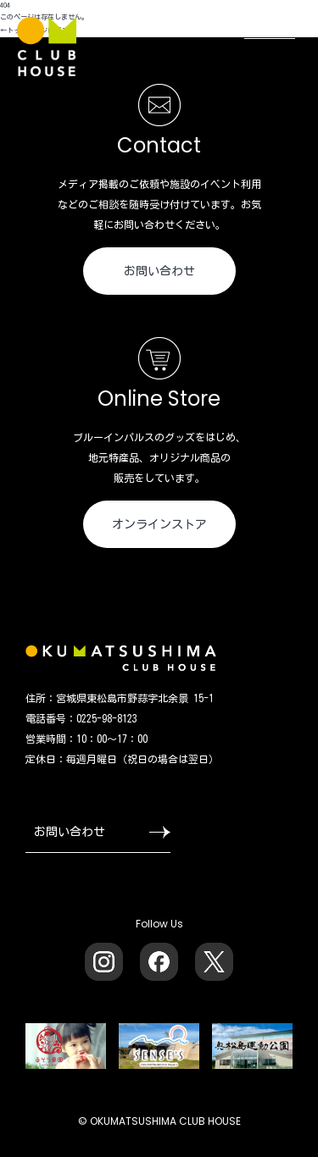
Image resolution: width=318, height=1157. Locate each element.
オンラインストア (159, 524)
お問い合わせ (159, 271)
